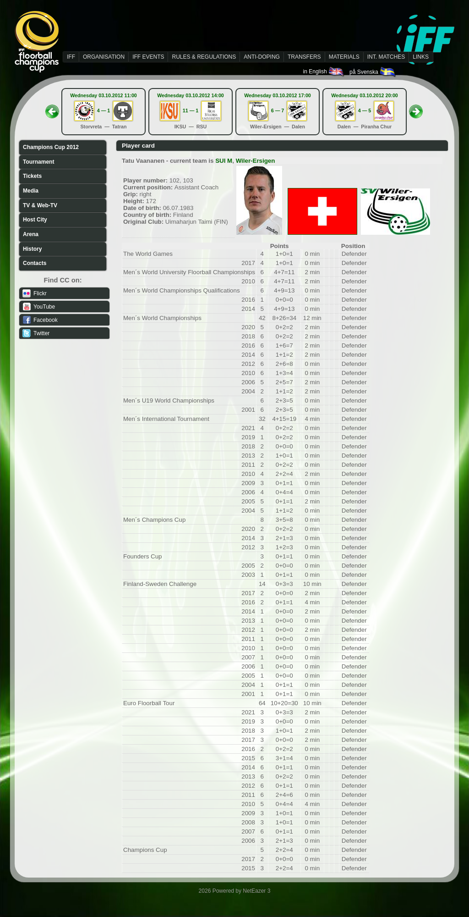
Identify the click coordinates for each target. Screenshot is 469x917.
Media (30, 191)
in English (324, 71)
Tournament (38, 162)
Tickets (32, 176)
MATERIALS (344, 57)
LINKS (421, 57)
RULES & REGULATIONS (204, 57)
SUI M (223, 160)
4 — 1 (103, 110)
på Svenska (373, 72)
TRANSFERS (304, 57)
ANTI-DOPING (262, 57)
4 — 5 (364, 110)
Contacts (34, 263)
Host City (35, 219)
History (32, 249)
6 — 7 (277, 110)
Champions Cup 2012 (51, 147)
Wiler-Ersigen (255, 160)
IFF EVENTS (148, 57)
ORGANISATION (104, 57)
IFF (71, 57)
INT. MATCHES (386, 57)
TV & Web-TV (40, 205)
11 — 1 (190, 110)
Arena (30, 234)
